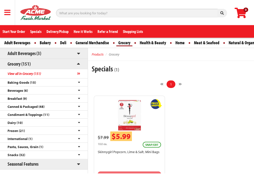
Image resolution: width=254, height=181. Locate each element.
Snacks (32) (16, 155)
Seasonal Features (23, 164)
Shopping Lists (133, 31)
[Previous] (162, 84)
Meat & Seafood (206, 43)
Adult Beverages (17, 43)
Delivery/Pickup (57, 31)
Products (98, 54)
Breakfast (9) (17, 98)
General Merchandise (92, 43)
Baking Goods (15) (22, 82)
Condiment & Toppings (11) (28, 114)
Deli (63, 43)
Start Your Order (14, 31)
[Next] (180, 84)
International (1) (20, 139)
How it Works (83, 31)
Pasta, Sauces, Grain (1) (25, 147)
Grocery (124, 43)
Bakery (45, 43)
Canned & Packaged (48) (26, 106)
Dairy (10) (15, 122)
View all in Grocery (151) (24, 73)
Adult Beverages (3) (24, 53)
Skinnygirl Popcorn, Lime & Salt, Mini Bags (129, 152)
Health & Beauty (153, 43)
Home (180, 43)
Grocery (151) (19, 64)
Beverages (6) (18, 90)
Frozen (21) (16, 130)
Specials (35, 31)
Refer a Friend (107, 31)
